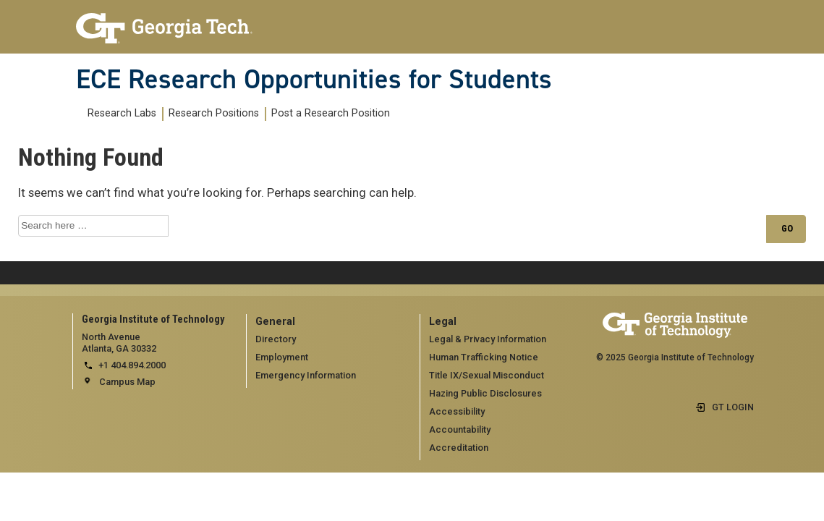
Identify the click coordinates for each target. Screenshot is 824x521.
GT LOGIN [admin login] (733, 407)
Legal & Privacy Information (487, 339)
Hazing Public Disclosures (485, 393)
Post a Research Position (330, 113)
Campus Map (127, 381)
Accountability (459, 429)
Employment (281, 357)
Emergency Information (305, 375)
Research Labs (122, 113)
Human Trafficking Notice (483, 357)
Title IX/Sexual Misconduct (486, 375)
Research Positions (214, 113)
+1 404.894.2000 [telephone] (132, 365)
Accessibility (457, 411)
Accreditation (458, 447)
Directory (275, 339)
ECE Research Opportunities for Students (314, 79)
